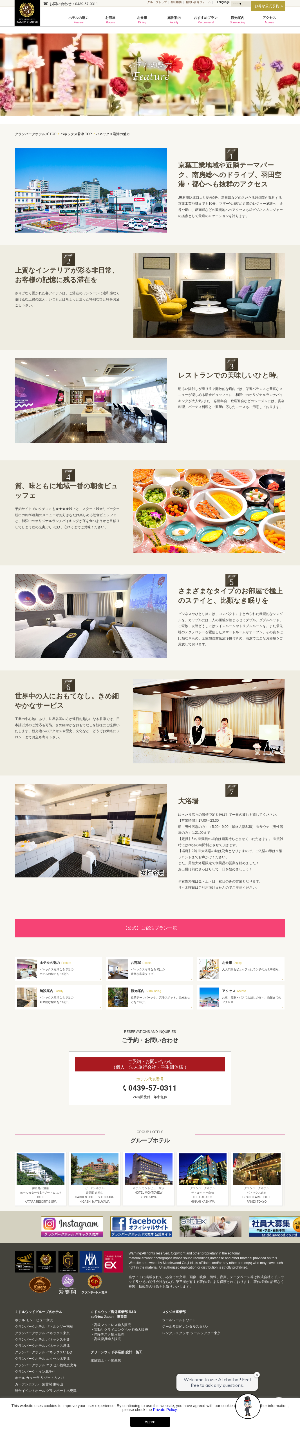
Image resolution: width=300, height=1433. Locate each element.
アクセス (269, 20)
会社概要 (176, 2)
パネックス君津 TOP (76, 134)
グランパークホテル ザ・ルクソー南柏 (44, 1327)
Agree (150, 1421)
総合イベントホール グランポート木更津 (46, 1391)
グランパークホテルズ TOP (36, 134)
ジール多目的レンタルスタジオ (185, 1327)
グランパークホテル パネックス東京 (42, 1333)
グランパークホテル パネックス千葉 (42, 1339)
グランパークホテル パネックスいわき (44, 1352)
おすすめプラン (205, 20)
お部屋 (110, 20)
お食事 (142, 20)
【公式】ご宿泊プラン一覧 (150, 928)
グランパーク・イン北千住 (35, 1372)
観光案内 (237, 20)
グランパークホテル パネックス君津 (29, 16)
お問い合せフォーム (198, 2)
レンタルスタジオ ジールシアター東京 (191, 1333)
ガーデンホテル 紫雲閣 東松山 (39, 1384)
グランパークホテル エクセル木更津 (42, 1359)
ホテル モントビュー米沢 (34, 1320)
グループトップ (157, 2)
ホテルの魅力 (79, 20)
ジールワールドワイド (179, 1320)
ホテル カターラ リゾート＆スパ (39, 1378)
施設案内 (174, 20)
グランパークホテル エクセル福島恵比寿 (46, 1365)
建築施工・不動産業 (106, 1360)
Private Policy (165, 1409)
